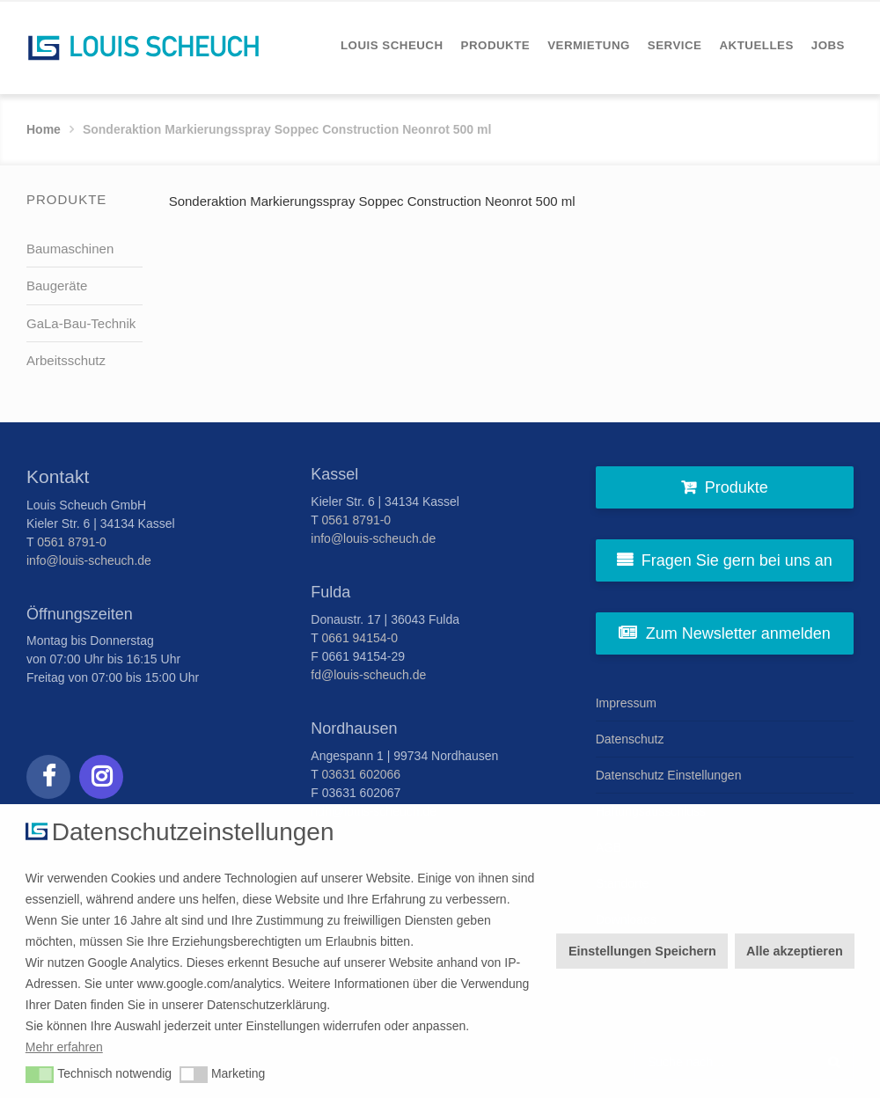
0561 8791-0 (71, 542)
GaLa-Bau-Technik (81, 323)
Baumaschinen (70, 248)
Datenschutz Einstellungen (669, 775)
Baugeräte (56, 285)
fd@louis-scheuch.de (368, 675)
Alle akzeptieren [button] (794, 951)
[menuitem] (392, 45)
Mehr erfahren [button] (64, 1047)
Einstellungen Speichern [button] (642, 951)
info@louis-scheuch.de (88, 560)
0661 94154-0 (360, 638)
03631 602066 (361, 774)
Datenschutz (630, 739)
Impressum (626, 703)
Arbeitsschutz (66, 360)
